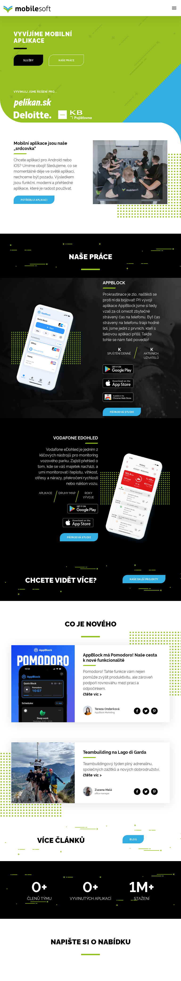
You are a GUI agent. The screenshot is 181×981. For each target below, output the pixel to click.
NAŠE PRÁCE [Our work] (66, 60)
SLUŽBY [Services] (28, 60)
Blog (133, 839)
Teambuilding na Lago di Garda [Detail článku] (114, 752)
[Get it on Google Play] (118, 368)
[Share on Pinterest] (155, 710)
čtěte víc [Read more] (92, 693)
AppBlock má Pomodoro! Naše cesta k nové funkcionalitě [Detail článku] (120, 657)
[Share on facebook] (138, 710)
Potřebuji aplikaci (34, 199)
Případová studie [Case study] (122, 411)
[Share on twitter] (147, 710)
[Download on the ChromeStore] (118, 396)
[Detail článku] (44, 682)
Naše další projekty (144, 579)
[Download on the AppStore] (118, 382)
